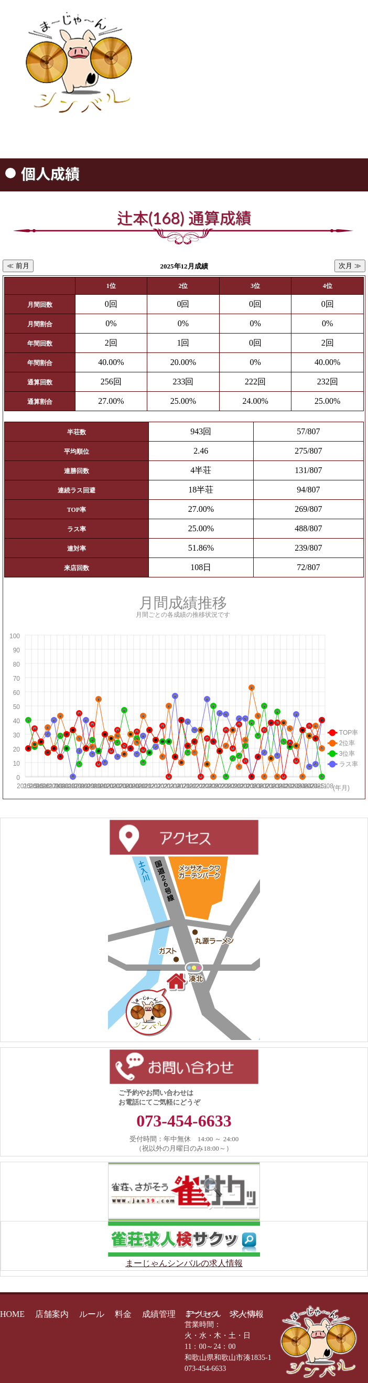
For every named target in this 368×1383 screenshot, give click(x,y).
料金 (123, 1314)
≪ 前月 (18, 266)
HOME (12, 1314)
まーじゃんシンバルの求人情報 (184, 1263)
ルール (91, 1314)
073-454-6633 (263, 95)
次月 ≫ (350, 266)
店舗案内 (52, 1314)
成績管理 (159, 1314)
